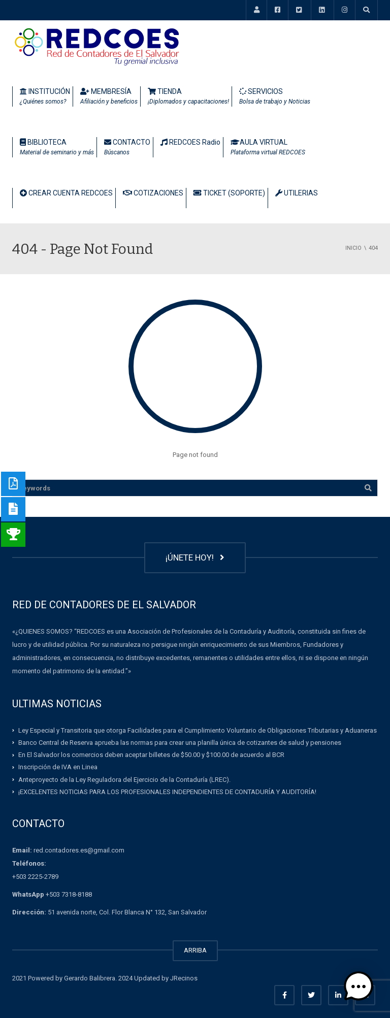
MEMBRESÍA (109, 97)
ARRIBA (195, 950)
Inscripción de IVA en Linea (58, 767)
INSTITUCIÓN (45, 97)
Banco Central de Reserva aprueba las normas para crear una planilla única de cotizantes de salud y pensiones (179, 742)
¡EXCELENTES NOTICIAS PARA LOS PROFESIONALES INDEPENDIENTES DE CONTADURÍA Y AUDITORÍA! (167, 792)
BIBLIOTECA (57, 147)
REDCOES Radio (190, 142)
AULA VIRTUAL (268, 147)
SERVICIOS (274, 97)
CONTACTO (127, 147)
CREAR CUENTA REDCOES (66, 193)
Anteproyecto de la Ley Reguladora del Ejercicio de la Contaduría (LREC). (124, 779)
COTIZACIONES (153, 193)
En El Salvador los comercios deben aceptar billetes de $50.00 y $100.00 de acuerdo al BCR (151, 755)
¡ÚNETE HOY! (195, 557)
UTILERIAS (296, 193)
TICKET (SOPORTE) (229, 193)
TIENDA (188, 97)
